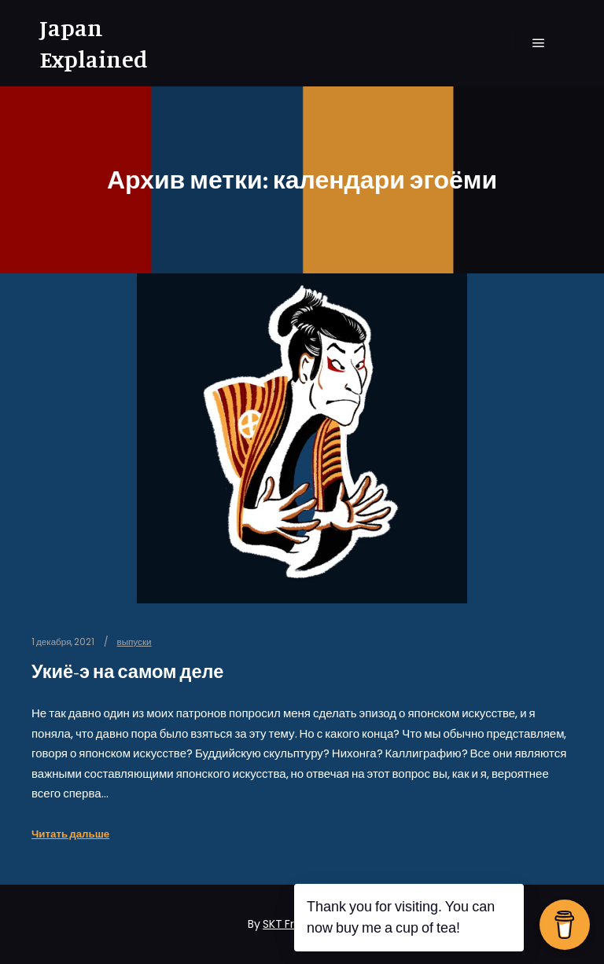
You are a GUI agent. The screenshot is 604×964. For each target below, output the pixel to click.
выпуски (133, 642)
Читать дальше (70, 834)
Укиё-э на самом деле (127, 671)
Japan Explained (93, 43)
